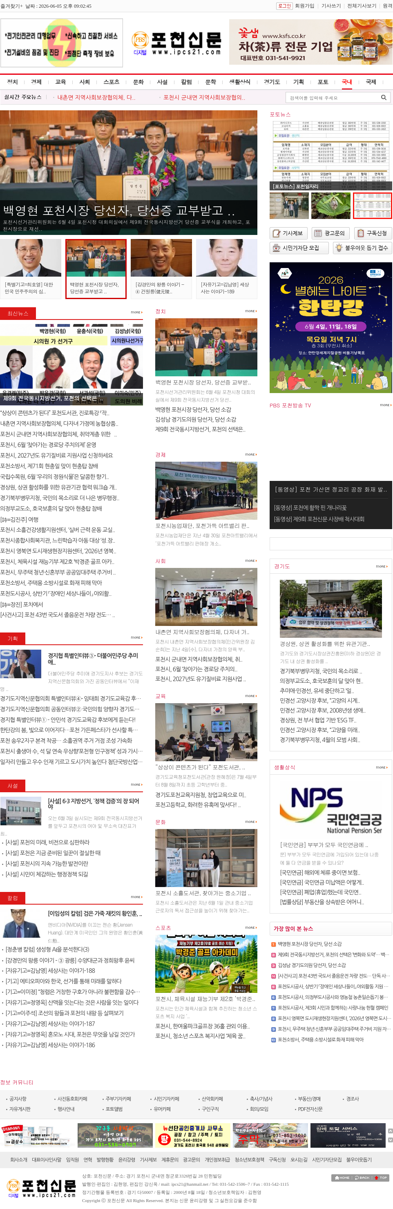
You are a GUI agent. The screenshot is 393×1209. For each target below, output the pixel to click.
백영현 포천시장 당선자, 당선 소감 (193, 410)
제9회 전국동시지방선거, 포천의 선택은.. (200, 429)
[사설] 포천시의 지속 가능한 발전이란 (45, 864)
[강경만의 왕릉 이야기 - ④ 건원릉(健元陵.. (159, 288)
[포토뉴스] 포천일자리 (295, 186)
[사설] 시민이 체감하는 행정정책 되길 (45, 874)
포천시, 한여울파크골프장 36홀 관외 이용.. (202, 1026)
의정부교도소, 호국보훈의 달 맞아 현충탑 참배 (51, 509)
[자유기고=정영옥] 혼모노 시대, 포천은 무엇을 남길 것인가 (68, 1034)
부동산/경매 (309, 1099)
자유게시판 (19, 1109)
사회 (84, 82)
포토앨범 (114, 1109)
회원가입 (305, 6)
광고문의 (191, 1160)
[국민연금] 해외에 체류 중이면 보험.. (320, 873)
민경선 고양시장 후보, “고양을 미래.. (320, 730)
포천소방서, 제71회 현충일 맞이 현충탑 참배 (49, 466)
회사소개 (18, 1160)
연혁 (87, 1160)
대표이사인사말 (46, 1160)
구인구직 (210, 1109)
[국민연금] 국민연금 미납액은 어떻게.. (322, 882)
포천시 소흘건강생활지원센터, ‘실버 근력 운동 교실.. (57, 530)
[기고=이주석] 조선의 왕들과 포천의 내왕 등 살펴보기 (62, 1013)
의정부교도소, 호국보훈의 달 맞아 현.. (321, 681)
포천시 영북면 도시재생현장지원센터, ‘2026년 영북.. (58, 551)
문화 (138, 82)
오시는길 (298, 1160)
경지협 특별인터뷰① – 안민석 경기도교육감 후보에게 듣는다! (68, 720)
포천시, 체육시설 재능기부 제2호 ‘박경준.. (205, 998)
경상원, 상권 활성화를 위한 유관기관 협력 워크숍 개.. (58, 487)
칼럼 (186, 82)
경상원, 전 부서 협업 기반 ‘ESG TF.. (318, 720)
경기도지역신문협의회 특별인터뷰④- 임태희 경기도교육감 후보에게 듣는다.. (85, 699)
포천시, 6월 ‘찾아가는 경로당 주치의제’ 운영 (48, 445)
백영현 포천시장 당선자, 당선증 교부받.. (203, 382)
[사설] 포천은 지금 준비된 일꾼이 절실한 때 (51, 853)
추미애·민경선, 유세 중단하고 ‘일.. (317, 691)
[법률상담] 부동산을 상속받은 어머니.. (322, 902)
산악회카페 (212, 1099)
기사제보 (148, 1160)
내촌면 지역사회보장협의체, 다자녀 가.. (202, 632)
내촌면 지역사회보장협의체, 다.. (96, 98)
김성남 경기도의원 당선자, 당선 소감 (195, 419)
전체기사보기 (362, 6)
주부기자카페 (118, 1099)
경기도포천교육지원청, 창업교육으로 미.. (200, 795)
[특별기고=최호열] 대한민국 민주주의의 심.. (28, 288)
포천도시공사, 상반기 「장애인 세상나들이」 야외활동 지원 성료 (335, 986)
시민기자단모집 (327, 1160)
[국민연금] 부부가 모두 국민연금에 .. (324, 844)
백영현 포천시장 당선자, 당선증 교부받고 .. (119, 210)
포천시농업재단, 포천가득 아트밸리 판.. (202, 525)
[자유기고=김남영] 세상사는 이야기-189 (225, 288)
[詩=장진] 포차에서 (21, 605)
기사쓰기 (331, 6)
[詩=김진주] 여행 (19, 520)
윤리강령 (126, 1160)
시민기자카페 (166, 1099)
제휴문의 (169, 1160)
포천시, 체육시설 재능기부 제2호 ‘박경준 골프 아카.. (57, 562)
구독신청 (277, 1160)
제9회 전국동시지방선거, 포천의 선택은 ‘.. (53, 398)
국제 (371, 82)
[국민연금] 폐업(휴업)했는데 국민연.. (320, 892)
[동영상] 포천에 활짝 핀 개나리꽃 (310, 508)
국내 (347, 82)
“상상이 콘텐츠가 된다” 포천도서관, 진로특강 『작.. (54, 413)
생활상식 (239, 82)
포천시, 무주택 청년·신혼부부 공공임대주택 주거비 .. (58, 572)
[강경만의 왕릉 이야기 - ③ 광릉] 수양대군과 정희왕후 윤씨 (68, 960)
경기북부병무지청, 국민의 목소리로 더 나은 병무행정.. (59, 498)
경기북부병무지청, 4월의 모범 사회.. (320, 740)
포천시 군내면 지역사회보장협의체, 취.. (198, 659)
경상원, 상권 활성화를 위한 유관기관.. (325, 643)
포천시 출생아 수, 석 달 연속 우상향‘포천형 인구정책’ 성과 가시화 (71, 751)
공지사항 (17, 1099)
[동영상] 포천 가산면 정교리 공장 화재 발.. (331, 489)
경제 (36, 82)
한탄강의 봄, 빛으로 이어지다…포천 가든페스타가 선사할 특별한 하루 (77, 730)
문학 (210, 82)
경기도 (272, 82)
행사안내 (66, 1109)
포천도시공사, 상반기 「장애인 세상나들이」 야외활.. (55, 594)
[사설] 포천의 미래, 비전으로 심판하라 (45, 842)
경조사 (352, 1099)
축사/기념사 (261, 1099)
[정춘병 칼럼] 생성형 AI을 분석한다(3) (45, 949)
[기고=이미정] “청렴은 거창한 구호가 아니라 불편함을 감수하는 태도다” (82, 992)
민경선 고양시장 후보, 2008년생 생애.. (322, 710)
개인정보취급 (217, 1160)
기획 (298, 82)
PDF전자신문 (310, 1109)
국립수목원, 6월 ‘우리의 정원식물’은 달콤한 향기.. (54, 477)
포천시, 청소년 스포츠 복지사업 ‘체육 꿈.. (200, 1036)
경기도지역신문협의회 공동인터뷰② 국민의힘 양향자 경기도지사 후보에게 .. (84, 709)
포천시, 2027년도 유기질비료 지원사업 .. (200, 679)
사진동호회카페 (72, 1099)
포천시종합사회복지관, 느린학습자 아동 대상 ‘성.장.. (57, 540)
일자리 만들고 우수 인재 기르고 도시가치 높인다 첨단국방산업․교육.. (76, 762)
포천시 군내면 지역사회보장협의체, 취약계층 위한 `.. (58, 434)
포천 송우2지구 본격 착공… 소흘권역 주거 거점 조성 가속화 (66, 741)
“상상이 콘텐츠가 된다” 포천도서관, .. (200, 767)
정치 (12, 82)
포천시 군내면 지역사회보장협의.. (204, 98)
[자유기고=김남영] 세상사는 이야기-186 (48, 1045)
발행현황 (105, 1160)
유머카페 (162, 1109)
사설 (162, 82)
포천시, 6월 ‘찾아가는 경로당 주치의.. (196, 669)
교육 (60, 82)
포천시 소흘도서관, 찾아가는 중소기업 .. (203, 893)
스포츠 (111, 82)
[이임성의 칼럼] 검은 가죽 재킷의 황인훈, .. (95, 913)
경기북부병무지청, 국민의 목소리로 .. (321, 671)
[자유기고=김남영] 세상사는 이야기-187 (48, 1024)
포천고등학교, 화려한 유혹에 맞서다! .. (198, 805)
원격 (388, 6)
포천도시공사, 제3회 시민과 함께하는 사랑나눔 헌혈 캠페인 (333, 1008)
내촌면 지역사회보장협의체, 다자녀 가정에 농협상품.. (59, 424)
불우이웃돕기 (359, 1160)
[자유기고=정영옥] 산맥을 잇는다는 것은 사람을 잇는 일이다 (70, 1003)
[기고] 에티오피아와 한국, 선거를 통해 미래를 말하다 (61, 981)
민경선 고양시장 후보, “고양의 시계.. (320, 701)
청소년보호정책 (249, 1160)
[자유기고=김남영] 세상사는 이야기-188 (48, 971)
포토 (322, 82)
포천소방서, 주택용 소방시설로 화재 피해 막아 (51, 583)
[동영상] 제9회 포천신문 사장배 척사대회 (319, 519)
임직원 (72, 1160)
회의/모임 (259, 1109)
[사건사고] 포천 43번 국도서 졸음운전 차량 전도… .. (57, 615)
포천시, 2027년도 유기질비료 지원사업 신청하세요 (56, 455)
